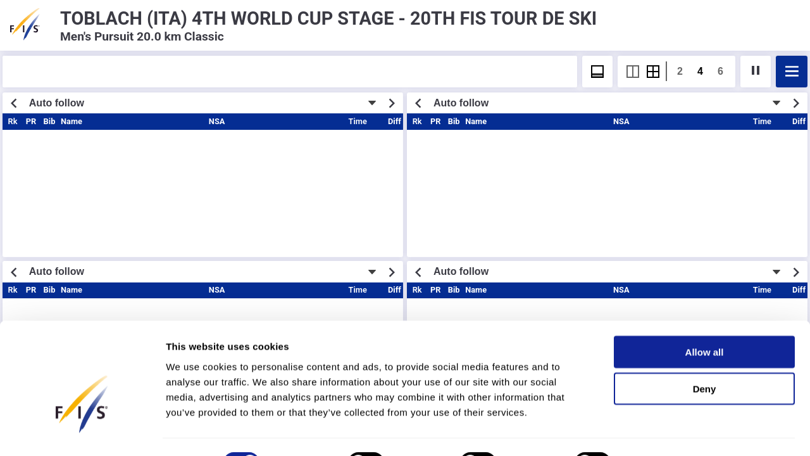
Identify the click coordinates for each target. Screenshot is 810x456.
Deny (704, 357)
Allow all (704, 319)
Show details (664, 431)
